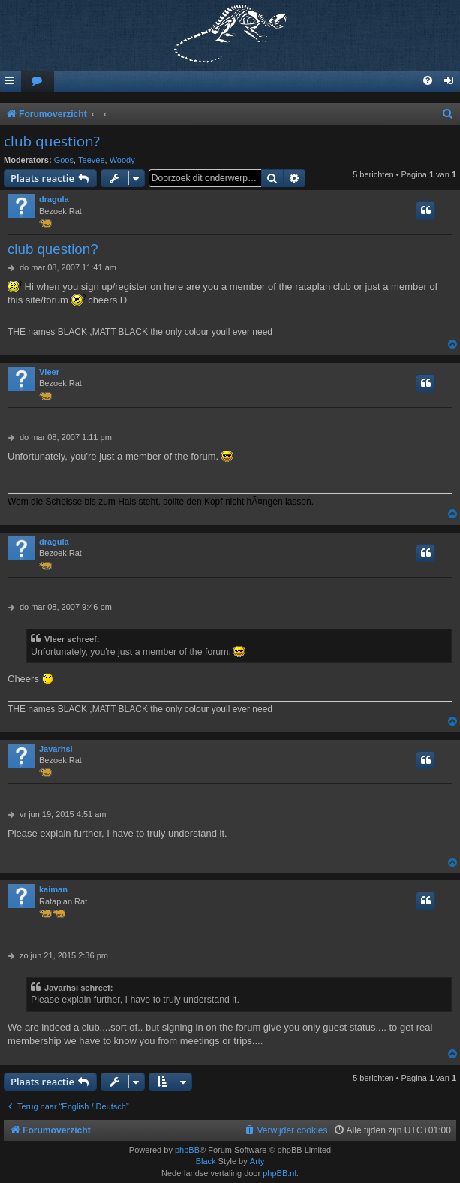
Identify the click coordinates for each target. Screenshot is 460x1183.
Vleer (49, 371)
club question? (52, 141)
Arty (257, 1161)
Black (206, 1161)
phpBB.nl (279, 1173)
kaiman (53, 889)
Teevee (91, 159)
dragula (54, 199)
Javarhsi (56, 748)
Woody (122, 159)
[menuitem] (37, 81)
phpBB (187, 1149)
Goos (64, 159)
